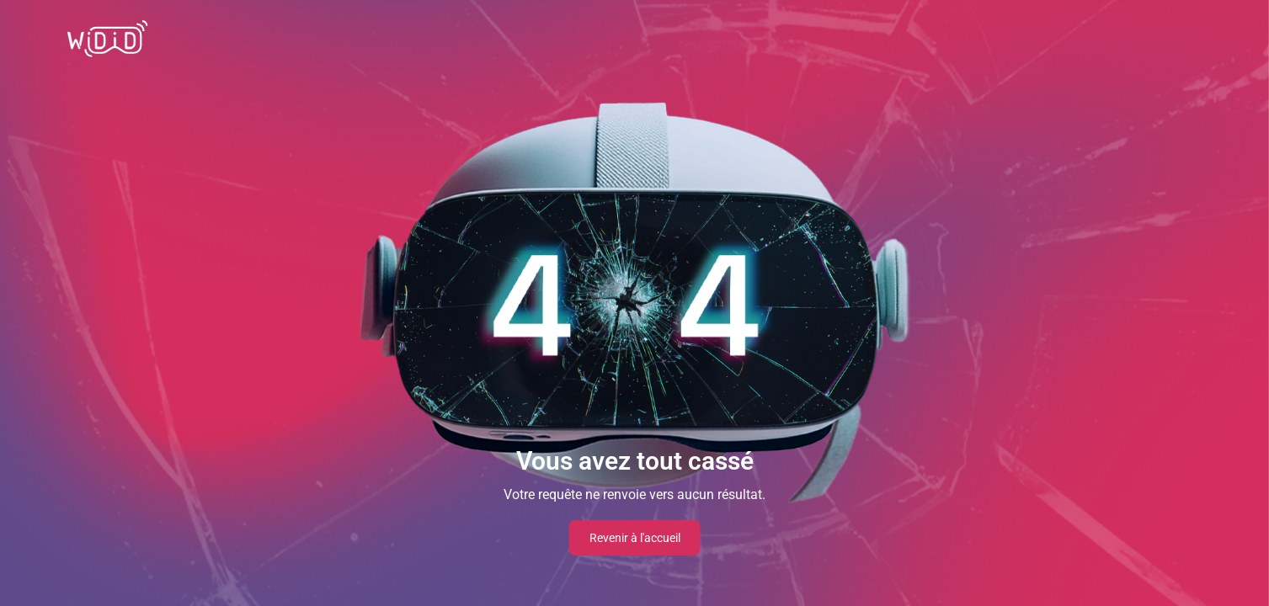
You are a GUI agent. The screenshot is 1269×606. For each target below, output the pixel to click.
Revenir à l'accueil (634, 538)
